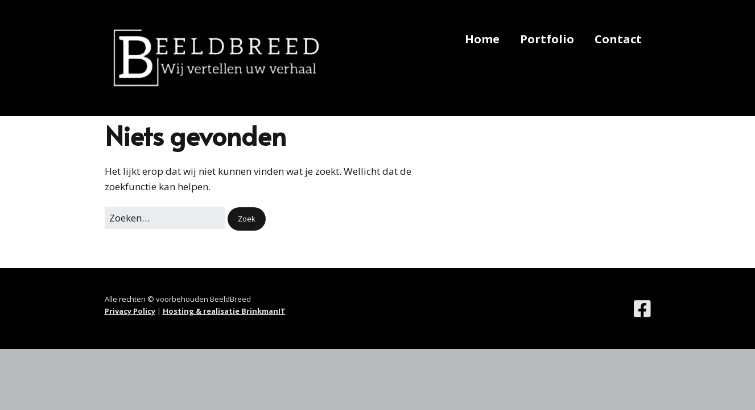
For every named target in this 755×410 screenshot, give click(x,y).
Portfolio (547, 39)
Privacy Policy (130, 311)
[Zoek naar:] (165, 218)
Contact (618, 39)
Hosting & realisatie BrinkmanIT (224, 311)
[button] (247, 219)
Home (482, 39)
